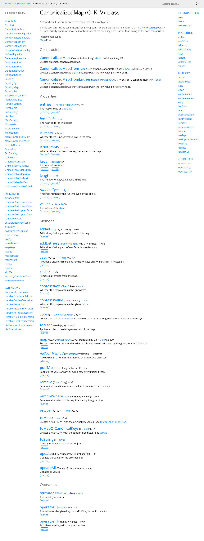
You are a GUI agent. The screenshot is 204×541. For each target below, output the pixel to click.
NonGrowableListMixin (17, 136)
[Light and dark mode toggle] (197, 3)
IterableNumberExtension (19, 321)
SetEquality (11, 153)
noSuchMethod (52, 353)
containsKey (50, 285)
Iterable (96, 79)
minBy (8, 264)
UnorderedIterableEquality (19, 186)
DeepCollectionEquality (17, 50)
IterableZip (11, 107)
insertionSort (12, 235)
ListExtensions (13, 329)
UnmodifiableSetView (16, 182)
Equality (9, 79)
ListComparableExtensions (20, 325)
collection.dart (22, 3)
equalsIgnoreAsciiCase (17, 222)
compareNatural (14, 218)
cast (43, 257)
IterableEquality (13, 103)
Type (66, 190)
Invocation (71, 354)
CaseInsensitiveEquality (18, 33)
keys (43, 161)
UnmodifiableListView (17, 165)
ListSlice (9, 116)
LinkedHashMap (149, 27)
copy (44, 314)
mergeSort (11, 259)
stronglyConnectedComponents (22, 276)
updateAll (48, 467)
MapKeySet (11, 124)
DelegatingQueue (14, 70)
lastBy (8, 239)
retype (45, 410)
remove (46, 381)
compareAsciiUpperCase (18, 210)
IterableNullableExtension (19, 316)
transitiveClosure (14, 280)
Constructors (188, 13)
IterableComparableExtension (21, 296)
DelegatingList (13, 62)
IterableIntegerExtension (19, 308)
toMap (45, 417)
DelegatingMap (13, 66)
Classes (10, 21)
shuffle (9, 272)
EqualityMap (12, 87)
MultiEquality (12, 132)
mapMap (10, 247)
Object (64, 286)
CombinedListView (15, 41)
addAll (45, 229)
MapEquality (12, 120)
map (43, 339)
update (46, 453)
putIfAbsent (50, 367)
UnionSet (10, 157)
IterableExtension (14, 304)
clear (44, 271)
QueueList (10, 149)
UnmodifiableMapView (17, 174)
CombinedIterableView (17, 37)
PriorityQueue (13, 145)
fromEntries (185, 25)
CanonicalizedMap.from (59, 68)
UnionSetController (16, 161)
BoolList (9, 25)
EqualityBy (10, 83)
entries (45, 104)
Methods (184, 73)
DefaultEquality (13, 54)
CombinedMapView (15, 46)
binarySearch (12, 198)
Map (42, 40)
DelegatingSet (13, 74)
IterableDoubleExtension (19, 300)
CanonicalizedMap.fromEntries (65, 79)
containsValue (51, 300)
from (181, 21)
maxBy (8, 251)
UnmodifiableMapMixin (18, 169)
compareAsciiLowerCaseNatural (22, 206)
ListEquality (11, 112)
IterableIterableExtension (19, 312)
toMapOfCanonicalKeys (113, 422)
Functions (12, 193)
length (45, 175)
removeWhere (51, 396)
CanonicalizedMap (55, 57)
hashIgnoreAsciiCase (16, 231)
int (61, 119)
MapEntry (107, 79)
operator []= (50, 521)
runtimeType (49, 189)
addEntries (48, 243)
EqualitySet (11, 91)
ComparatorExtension (17, 292)
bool (98, 58)
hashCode (47, 118)
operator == (49, 492)
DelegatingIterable (15, 58)
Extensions (12, 288)
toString (46, 439)
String (62, 439)
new (180, 17)
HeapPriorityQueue (15, 95)
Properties (185, 33)
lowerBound (11, 243)
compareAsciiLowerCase (18, 202)
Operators (185, 159)
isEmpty (46, 132)
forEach (46, 324)
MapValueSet (12, 128)
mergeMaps (11, 255)
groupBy (10, 226)
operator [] (49, 507)
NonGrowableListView (17, 141)
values (45, 203)
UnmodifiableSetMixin (17, 178)
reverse (9, 268)
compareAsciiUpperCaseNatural (22, 214)
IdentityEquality (13, 99)
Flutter (7, 3)
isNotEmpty (49, 146)
